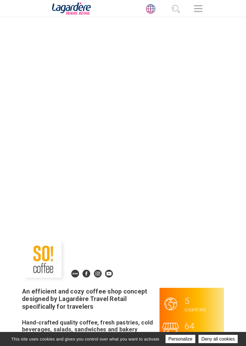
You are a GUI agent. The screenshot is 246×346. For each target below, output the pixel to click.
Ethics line (164, 306)
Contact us (121, 306)
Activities (119, 285)
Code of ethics (169, 299)
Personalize (180, 339)
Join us (116, 292)
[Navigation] (198, 9)
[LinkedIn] (154, 287)
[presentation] (35, 290)
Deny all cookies (218, 339)
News (114, 299)
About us (119, 278)
